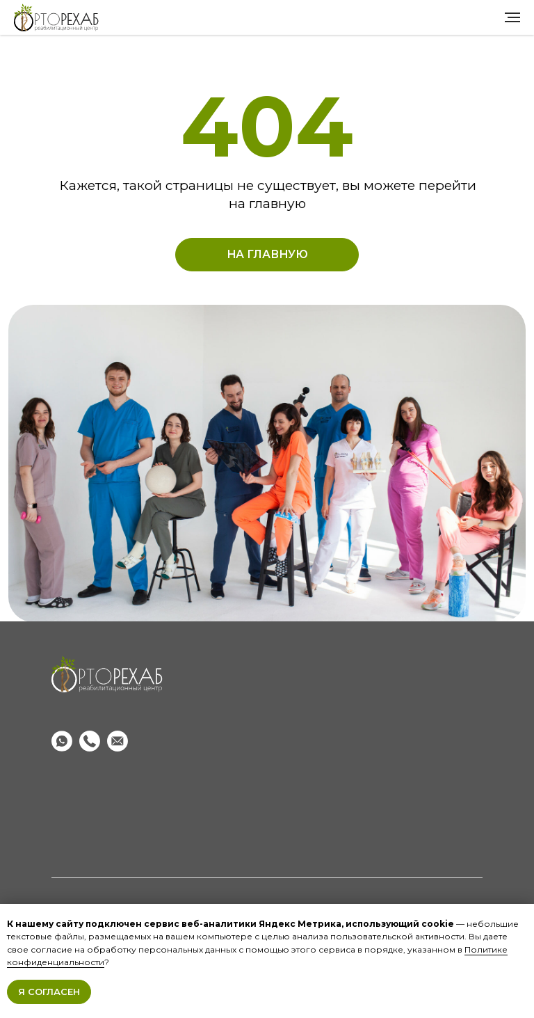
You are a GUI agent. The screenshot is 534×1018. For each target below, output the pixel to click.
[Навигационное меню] (512, 17)
